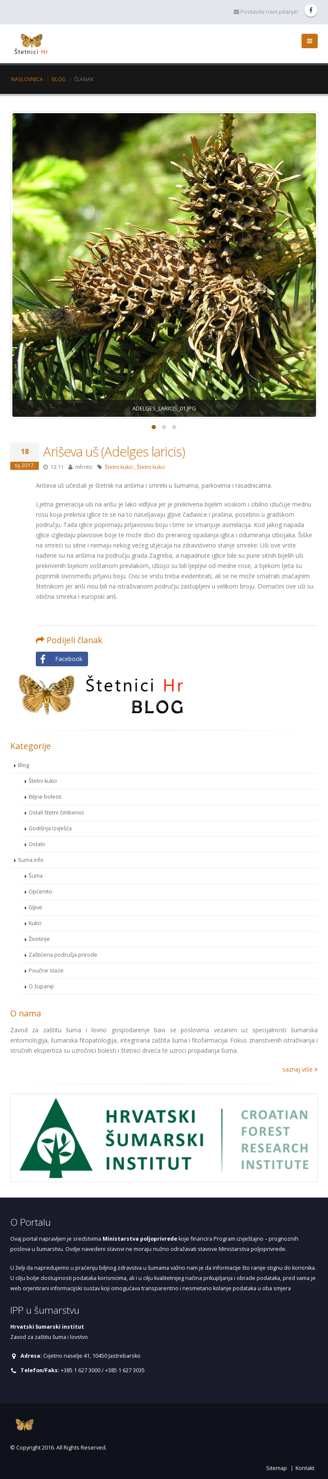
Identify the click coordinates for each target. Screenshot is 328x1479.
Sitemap (276, 1468)
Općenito (40, 891)
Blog (59, 79)
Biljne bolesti (45, 796)
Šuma (36, 875)
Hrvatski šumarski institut (47, 1326)
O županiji (41, 986)
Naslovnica (27, 79)
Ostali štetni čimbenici (56, 812)
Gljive (35, 907)
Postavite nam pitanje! (266, 11)
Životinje (39, 939)
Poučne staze (46, 970)
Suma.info (31, 860)
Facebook (59, 659)
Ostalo (37, 844)
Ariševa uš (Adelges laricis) (114, 451)
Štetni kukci (119, 467)
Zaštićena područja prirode (63, 954)
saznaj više (300, 1069)
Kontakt (305, 1468)
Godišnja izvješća (50, 828)
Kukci (35, 923)
